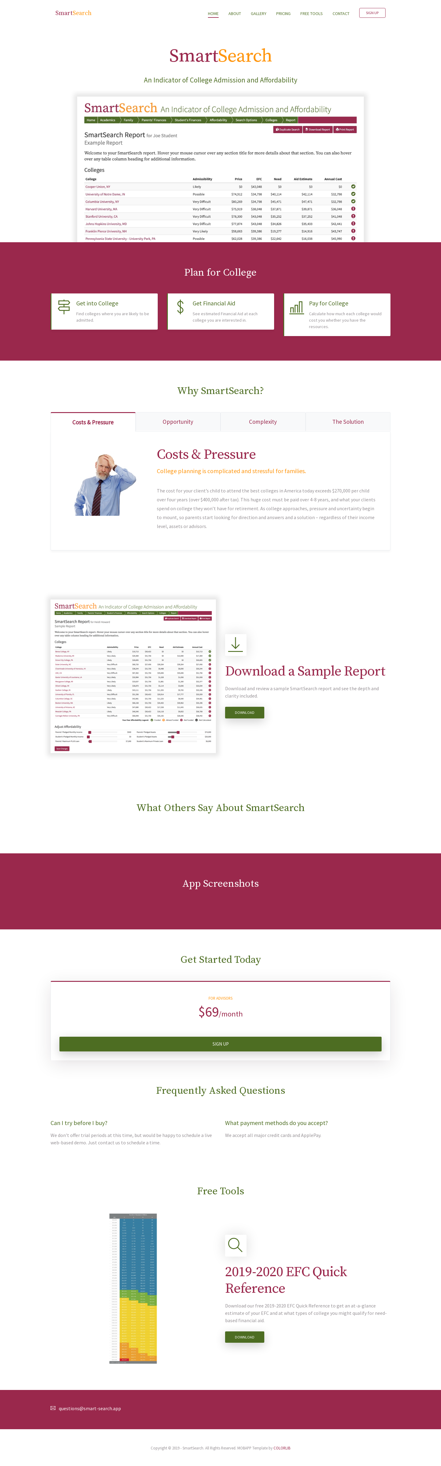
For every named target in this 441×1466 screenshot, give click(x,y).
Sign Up (372, 12)
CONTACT (341, 13)
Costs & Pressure (93, 422)
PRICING (283, 13)
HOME (216, 13)
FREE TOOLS (311, 13)
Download (244, 712)
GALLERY (258, 13)
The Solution (348, 421)
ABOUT (234, 13)
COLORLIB (281, 1447)
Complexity (263, 421)
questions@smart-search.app (90, 1408)
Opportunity (178, 421)
